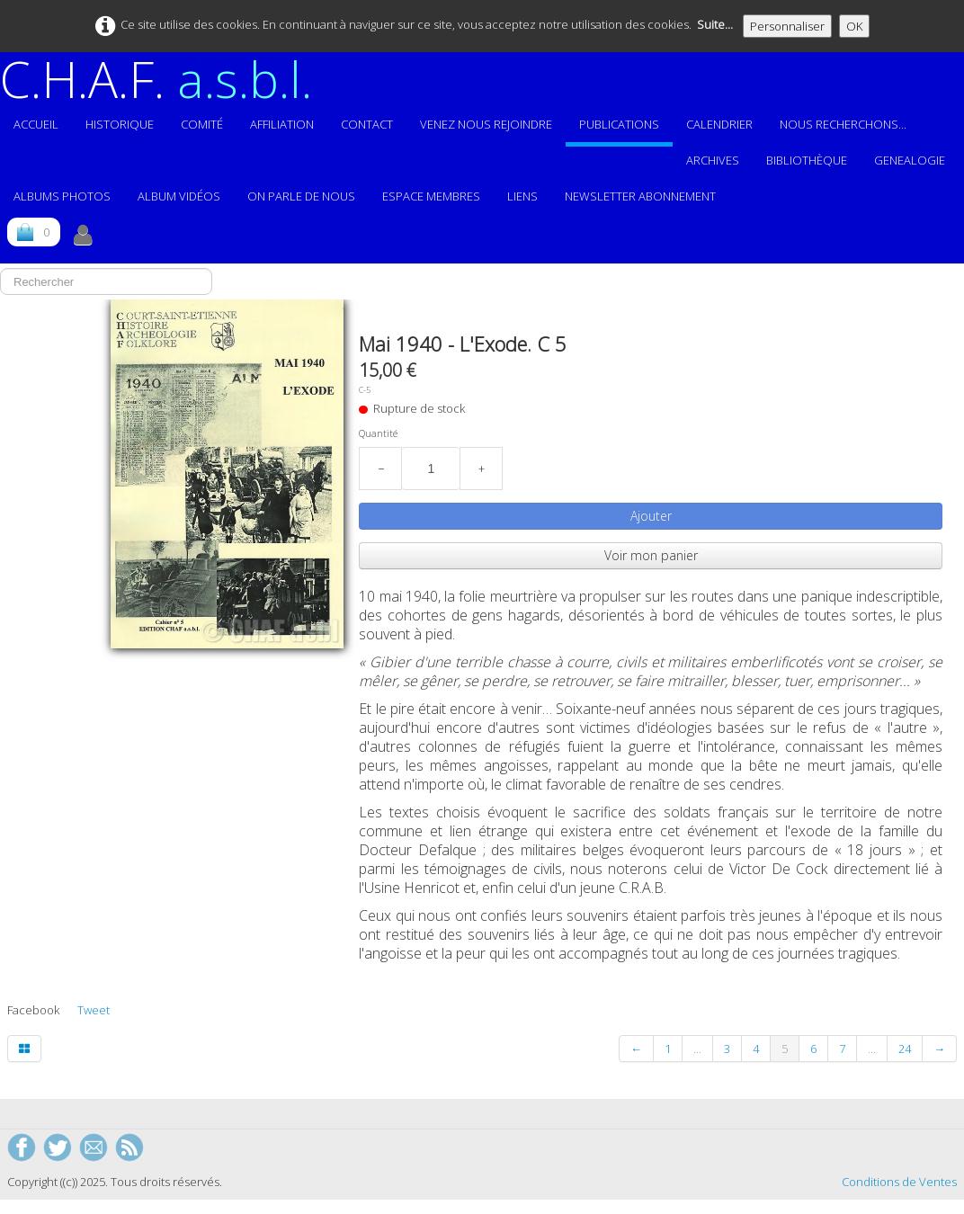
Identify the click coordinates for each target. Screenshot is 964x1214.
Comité (202, 124)
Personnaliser (787, 26)
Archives (712, 160)
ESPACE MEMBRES (431, 196)
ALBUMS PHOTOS (62, 196)
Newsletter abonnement (640, 196)
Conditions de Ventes (899, 1182)
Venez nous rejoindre (486, 124)
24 (904, 1048)
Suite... (715, 24)
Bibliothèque (806, 160)
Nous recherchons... (843, 124)
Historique (119, 124)
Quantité (378, 433)
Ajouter (651, 515)
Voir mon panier (651, 555)
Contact (367, 124)
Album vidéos (179, 196)
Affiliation (282, 124)
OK (854, 26)
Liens (522, 196)
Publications (619, 124)
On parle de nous (301, 196)
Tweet (93, 1010)
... (697, 1048)
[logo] (163, 79)
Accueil (35, 124)
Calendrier (719, 124)
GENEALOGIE (909, 160)
